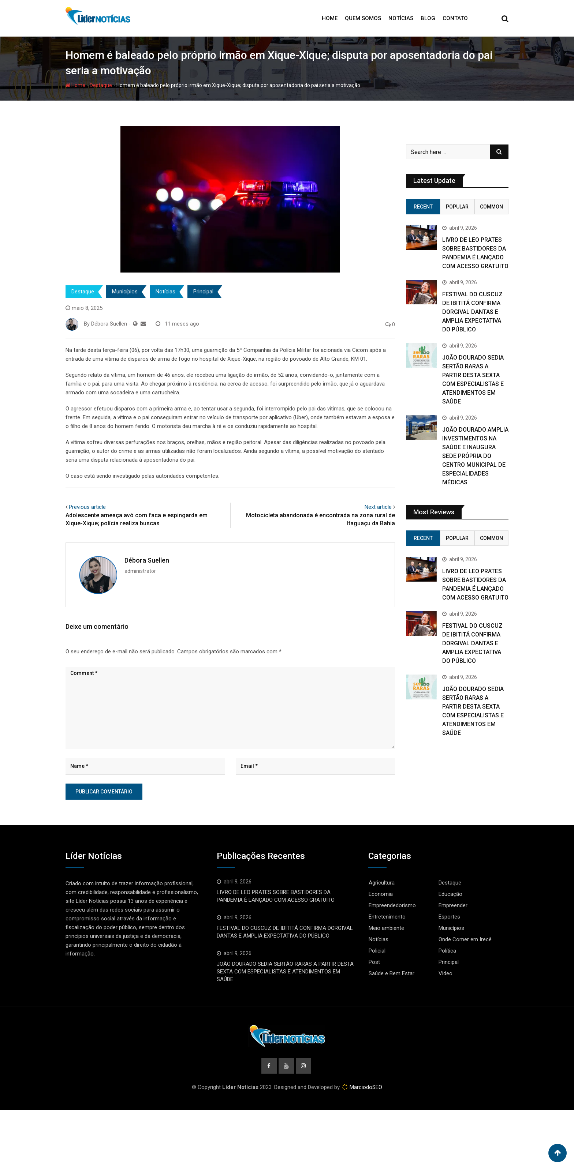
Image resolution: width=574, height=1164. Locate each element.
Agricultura (382, 882)
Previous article (87, 507)
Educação (450, 894)
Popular (457, 207)
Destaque (101, 85)
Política (447, 950)
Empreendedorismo (392, 905)
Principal (203, 291)
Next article (378, 507)
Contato (455, 18)
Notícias (400, 18)
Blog (428, 18)
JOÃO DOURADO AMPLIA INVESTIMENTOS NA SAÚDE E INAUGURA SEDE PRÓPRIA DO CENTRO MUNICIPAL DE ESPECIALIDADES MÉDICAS (475, 456)
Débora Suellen (146, 560)
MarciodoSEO (365, 1087)
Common (491, 207)
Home (330, 18)
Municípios (125, 291)
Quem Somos (363, 18)
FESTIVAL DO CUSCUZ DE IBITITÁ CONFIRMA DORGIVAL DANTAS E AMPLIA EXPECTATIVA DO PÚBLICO (472, 312)
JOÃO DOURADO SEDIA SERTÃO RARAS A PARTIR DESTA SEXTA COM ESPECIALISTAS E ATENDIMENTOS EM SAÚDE (285, 972)
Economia (381, 894)
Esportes (449, 916)
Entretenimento (387, 916)
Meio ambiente (386, 928)
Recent (423, 207)
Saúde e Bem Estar (391, 973)
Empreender (453, 905)
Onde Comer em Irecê (465, 939)
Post (374, 962)
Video (445, 973)
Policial (377, 950)
